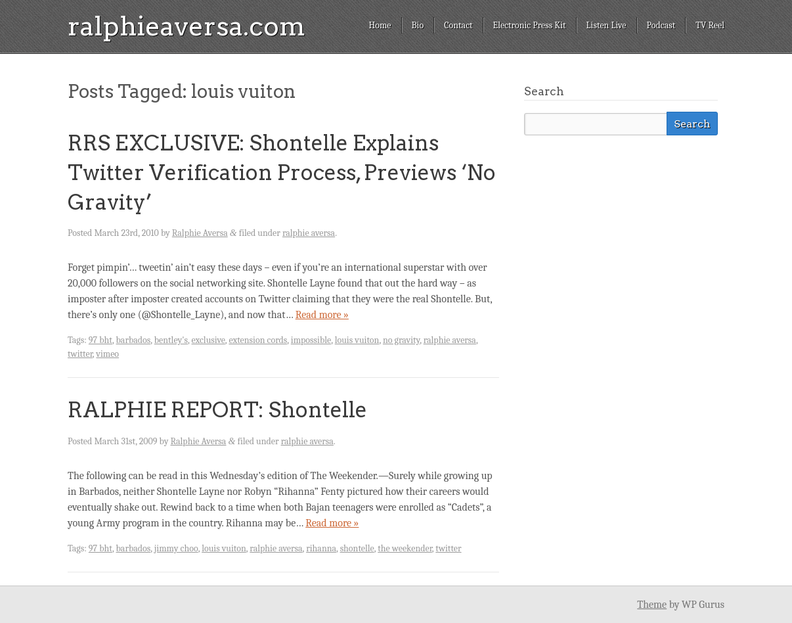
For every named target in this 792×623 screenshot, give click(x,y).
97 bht (100, 340)
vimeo (107, 353)
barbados (133, 340)
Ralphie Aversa (200, 233)
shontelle (357, 548)
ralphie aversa (308, 233)
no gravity (401, 340)
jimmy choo (176, 548)
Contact (458, 25)
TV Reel (709, 25)
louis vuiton (357, 340)
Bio (418, 25)
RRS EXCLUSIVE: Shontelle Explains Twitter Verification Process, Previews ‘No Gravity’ (282, 172)
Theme (652, 605)
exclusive (208, 340)
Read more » (322, 315)
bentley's (171, 340)
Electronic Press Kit (529, 25)
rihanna (321, 548)
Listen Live (606, 25)
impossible (311, 340)
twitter (80, 353)
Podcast (661, 25)
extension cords (258, 340)
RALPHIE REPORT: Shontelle (217, 410)
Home (379, 25)
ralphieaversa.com (186, 26)
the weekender (405, 548)
